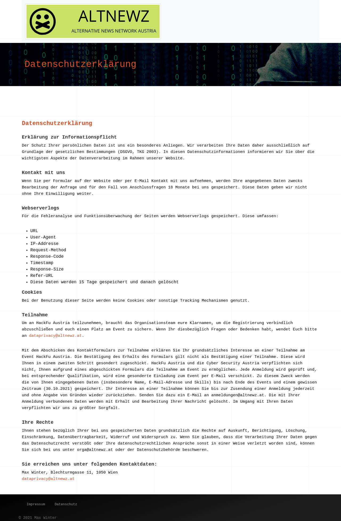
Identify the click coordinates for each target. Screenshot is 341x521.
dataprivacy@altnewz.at (55, 336)
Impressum (36, 504)
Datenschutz (66, 504)
